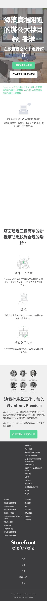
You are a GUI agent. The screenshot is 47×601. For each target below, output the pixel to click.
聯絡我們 (28, 509)
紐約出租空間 (8, 529)
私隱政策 (28, 519)
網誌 (26, 506)
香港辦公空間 (8, 522)
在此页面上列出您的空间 (24, 74)
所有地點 (7, 499)
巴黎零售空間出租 (10, 535)
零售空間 (28, 473)
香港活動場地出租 (10, 509)
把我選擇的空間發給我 (23, 434)
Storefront (7, 87)
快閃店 (27, 477)
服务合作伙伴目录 (31, 455)
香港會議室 (7, 525)
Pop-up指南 (28, 449)
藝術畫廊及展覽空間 (31, 487)
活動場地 (28, 480)
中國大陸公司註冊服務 (32, 452)
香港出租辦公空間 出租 (23, 87)
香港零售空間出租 (10, 503)
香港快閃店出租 (9, 506)
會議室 (27, 490)
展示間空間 (28, 484)
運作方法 (28, 445)
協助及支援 (28, 513)
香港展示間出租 (9, 513)
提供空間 (28, 503)
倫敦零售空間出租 (10, 532)
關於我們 (28, 499)
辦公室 (27, 494)
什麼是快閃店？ (30, 465)
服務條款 (28, 516)
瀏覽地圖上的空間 (24, 65)
